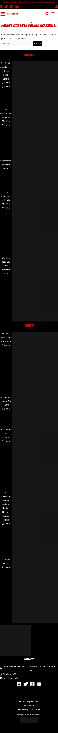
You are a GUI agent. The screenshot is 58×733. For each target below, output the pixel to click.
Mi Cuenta (29, 705)
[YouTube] (17, 6)
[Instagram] (11, 6)
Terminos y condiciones (29, 709)
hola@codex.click (11, 678)
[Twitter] (6, 6)
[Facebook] (19, 684)
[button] (47, 13)
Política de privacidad (29, 701)
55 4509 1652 (9, 674)
